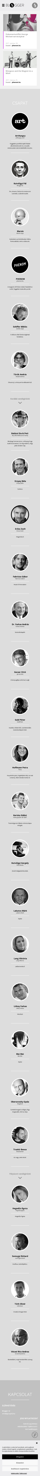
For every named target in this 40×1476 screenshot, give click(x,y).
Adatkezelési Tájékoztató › (28, 1426)
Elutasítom (20, 1463)
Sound (8, 45)
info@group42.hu (8, 1414)
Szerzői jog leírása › (30, 1424)
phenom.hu (16, 45)
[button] (37, 1443)
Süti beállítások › (31, 1429)
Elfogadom (20, 1457)
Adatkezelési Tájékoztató (19, 1473)
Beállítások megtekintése (20, 1469)
